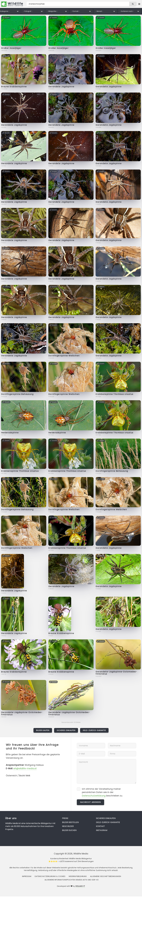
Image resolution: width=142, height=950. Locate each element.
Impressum (26, 876)
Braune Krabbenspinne (14, 86)
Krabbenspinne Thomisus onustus (114, 394)
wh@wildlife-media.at (25, 768)
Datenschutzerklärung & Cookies (50, 876)
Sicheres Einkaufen (66, 730)
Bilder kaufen (42, 730)
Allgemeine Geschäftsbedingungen (105, 876)
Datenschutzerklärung (93, 795)
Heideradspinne (10, 432)
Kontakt (100, 826)
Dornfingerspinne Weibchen (64, 355)
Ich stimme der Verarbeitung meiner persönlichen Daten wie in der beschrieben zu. (102, 792)
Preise (65, 818)
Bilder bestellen (70, 822)
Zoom (6, 17)
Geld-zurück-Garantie (94, 730)
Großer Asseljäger (11, 48)
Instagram (101, 830)
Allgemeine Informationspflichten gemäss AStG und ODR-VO (72, 880)
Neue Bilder (68, 826)
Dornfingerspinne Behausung (17, 394)
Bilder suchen (69, 830)
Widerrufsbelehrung (78, 876)
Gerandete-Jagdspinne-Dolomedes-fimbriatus (116, 672)
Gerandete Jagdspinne (61, 86)
